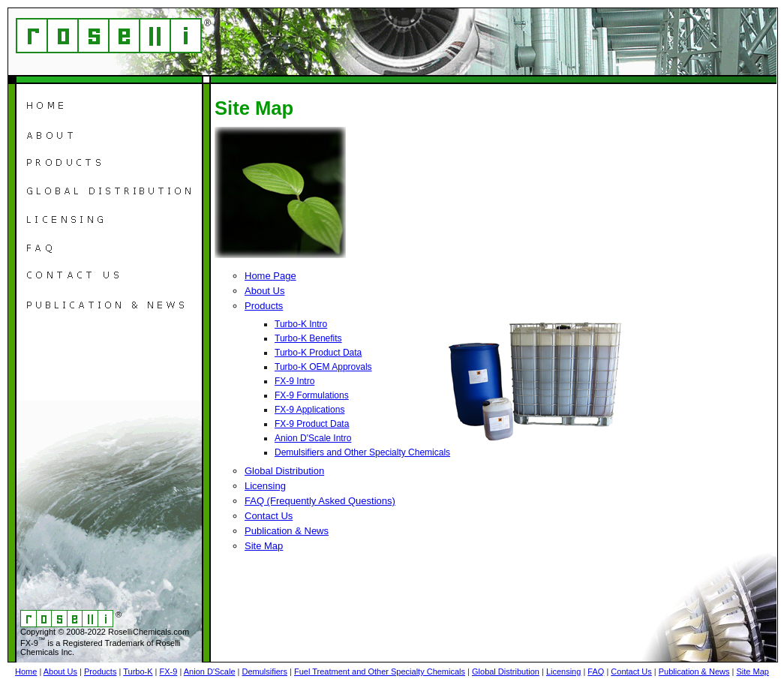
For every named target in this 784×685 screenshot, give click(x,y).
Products (264, 305)
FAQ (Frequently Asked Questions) (320, 500)
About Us (264, 290)
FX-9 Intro (294, 381)
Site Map (264, 545)
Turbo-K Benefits (308, 338)
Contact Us (269, 515)
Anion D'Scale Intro (313, 438)
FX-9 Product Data (312, 424)
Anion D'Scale (210, 671)
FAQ (595, 671)
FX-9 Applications (309, 409)
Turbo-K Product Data (318, 352)
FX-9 (169, 671)
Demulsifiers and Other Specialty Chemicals (362, 452)
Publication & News (287, 530)
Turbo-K (137, 671)
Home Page (270, 275)
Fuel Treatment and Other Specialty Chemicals (379, 671)
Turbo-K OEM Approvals (323, 367)
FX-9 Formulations (312, 395)
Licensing (265, 485)
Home (26, 671)
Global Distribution (284, 470)
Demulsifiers (264, 671)
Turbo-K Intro (301, 324)
